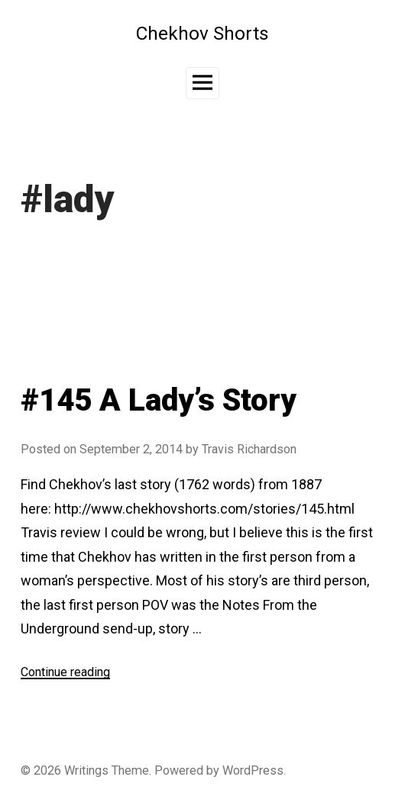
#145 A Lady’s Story (158, 400)
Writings (86, 770)
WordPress (253, 770)
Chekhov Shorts (202, 33)
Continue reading (65, 672)
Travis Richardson (249, 449)
